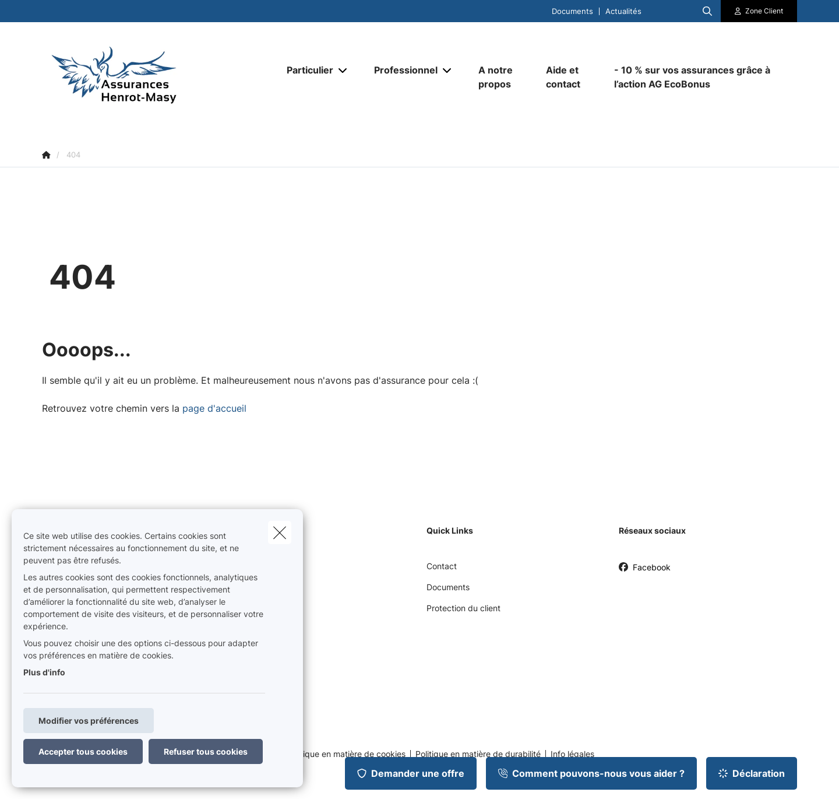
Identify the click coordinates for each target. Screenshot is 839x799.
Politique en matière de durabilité (478, 754)
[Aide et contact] (568, 77)
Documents (572, 11)
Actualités (623, 11)
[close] (279, 532)
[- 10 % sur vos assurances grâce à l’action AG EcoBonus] (699, 77)
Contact (441, 566)
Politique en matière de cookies (346, 754)
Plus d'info (44, 672)
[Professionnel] (401, 70)
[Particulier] (305, 70)
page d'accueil (214, 408)
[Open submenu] (343, 70)
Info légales (572, 754)
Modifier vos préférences (88, 721)
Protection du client (463, 608)
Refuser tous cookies (206, 751)
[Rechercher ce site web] (707, 11)
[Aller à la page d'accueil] (158, 77)
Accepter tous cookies (83, 751)
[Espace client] (759, 11)
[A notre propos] (500, 77)
